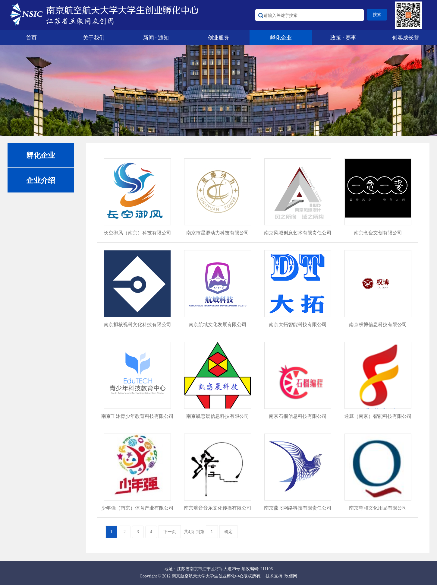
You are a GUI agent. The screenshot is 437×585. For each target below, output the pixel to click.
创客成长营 (405, 38)
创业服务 (218, 38)
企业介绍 (40, 180)
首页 (31, 38)
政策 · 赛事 (343, 38)
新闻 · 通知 (156, 38)
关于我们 (94, 38)
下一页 (169, 531)
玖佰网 (291, 576)
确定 (228, 531)
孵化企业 (281, 38)
